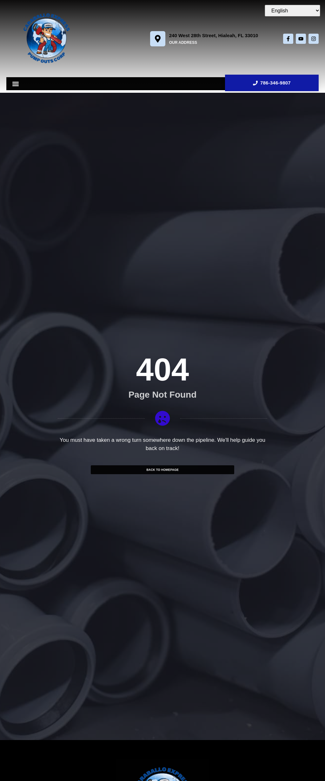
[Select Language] (292, 11)
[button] (15, 83)
